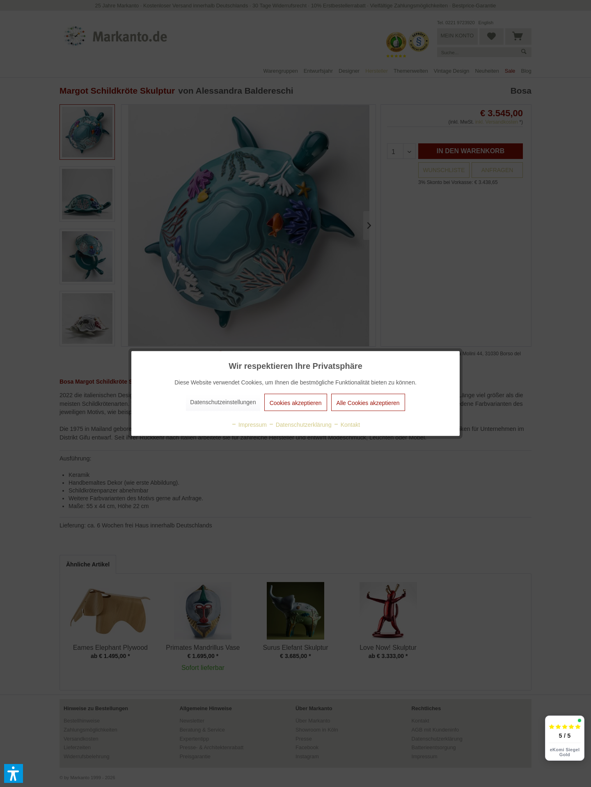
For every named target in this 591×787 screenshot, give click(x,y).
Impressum (249, 424)
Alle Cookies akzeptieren (368, 403)
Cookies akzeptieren (296, 403)
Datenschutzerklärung (300, 424)
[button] (13, 773)
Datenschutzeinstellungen (223, 402)
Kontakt (346, 424)
